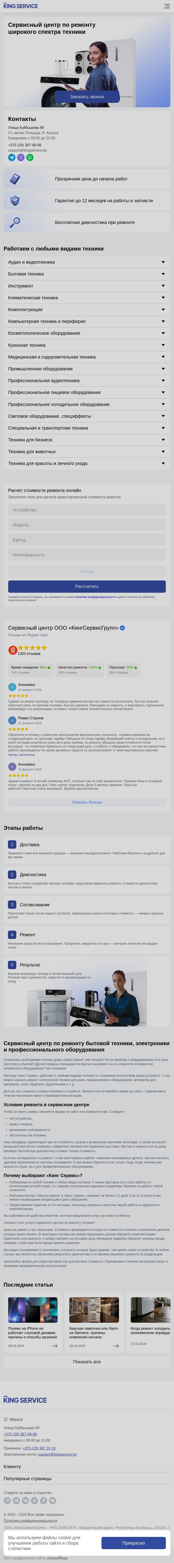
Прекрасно (133, 1543)
